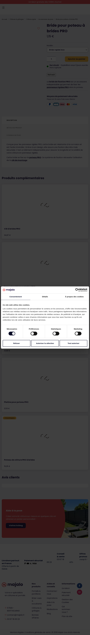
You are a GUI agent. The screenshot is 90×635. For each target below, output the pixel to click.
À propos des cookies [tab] (74, 297)
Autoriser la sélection (45, 343)
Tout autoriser (73, 343)
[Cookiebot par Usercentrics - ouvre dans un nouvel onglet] (77, 290)
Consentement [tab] (15, 297)
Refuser (16, 343)
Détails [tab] (45, 297)
